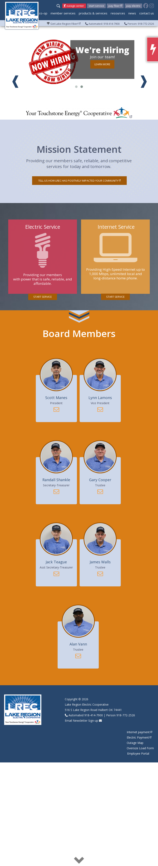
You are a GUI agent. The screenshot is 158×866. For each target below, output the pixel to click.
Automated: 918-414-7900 (102, 24)
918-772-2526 (125, 715)
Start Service (96, 6)
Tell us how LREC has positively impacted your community (79, 180)
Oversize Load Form (140, 748)
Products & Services (93, 13)
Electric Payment (139, 737)
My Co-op (40, 13)
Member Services (63, 13)
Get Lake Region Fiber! (63, 24)
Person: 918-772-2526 (139, 24)
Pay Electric (133, 6)
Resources (118, 13)
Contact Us (146, 13)
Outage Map (135, 743)
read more (79, 860)
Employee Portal (138, 753)
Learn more (102, 64)
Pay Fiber (115, 6)
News (132, 13)
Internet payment (139, 732)
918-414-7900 (93, 715)
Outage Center (75, 6)
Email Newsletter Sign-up (81, 720)
